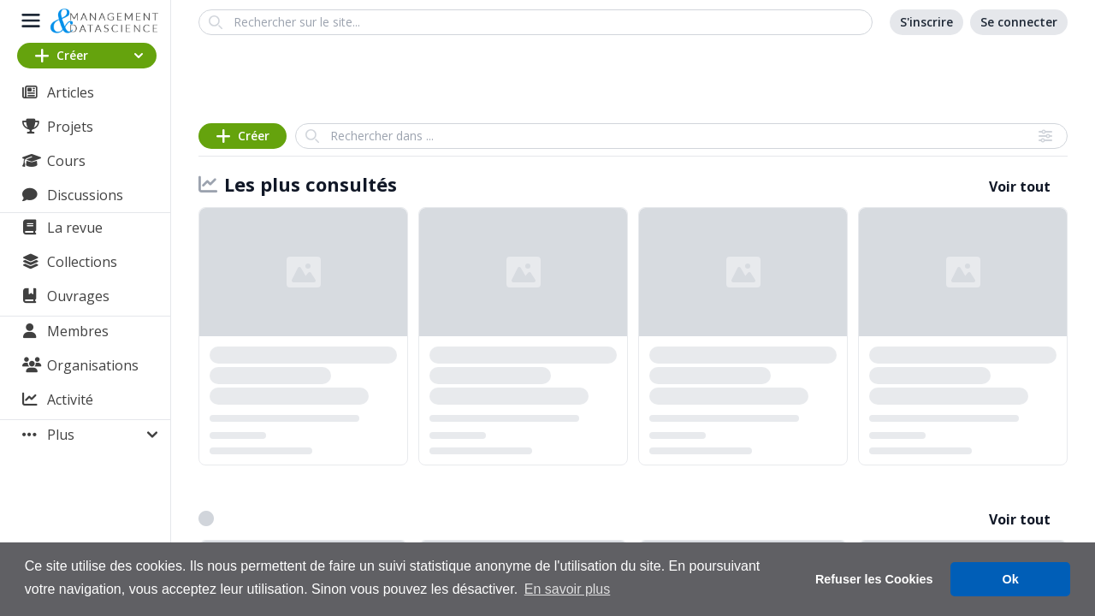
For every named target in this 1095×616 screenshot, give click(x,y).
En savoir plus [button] (567, 589)
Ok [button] (1011, 579)
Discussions (85, 195)
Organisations (93, 365)
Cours (66, 160)
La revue (75, 227)
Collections (82, 261)
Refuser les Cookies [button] (874, 579)
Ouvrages (78, 296)
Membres (78, 331)
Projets (70, 126)
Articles (70, 92)
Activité (70, 399)
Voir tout (1020, 186)
